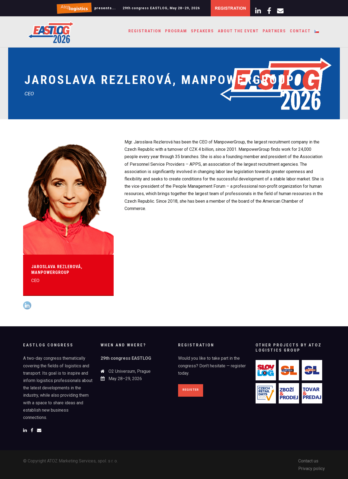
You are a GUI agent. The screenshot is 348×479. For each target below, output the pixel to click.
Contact (300, 31)
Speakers (202, 31)
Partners (274, 31)
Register (190, 390)
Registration (144, 31)
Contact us (308, 461)
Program (176, 31)
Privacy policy (311, 468)
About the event (238, 31)
